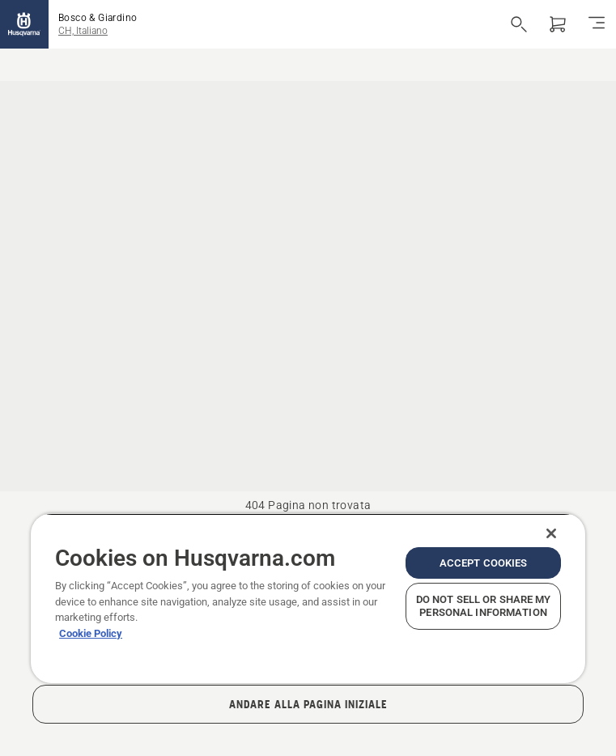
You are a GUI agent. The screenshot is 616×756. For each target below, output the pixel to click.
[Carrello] (557, 24)
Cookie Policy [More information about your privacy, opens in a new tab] (90, 633)
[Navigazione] (596, 24)
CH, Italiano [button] (83, 30)
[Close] (551, 533)
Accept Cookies (484, 563)
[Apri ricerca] (518, 24)
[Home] (24, 24)
